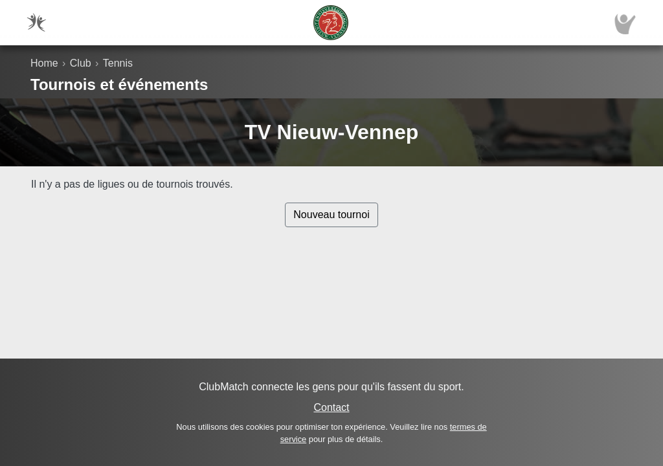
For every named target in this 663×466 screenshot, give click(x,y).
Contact (331, 407)
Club (80, 63)
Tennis (118, 63)
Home (44, 63)
